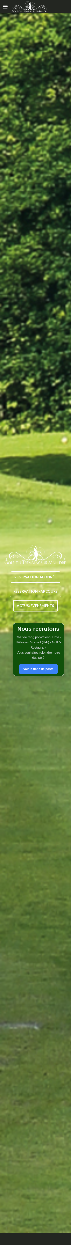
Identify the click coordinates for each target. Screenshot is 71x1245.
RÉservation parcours (35, 591)
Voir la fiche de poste (38, 669)
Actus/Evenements (35, 606)
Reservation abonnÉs (35, 577)
